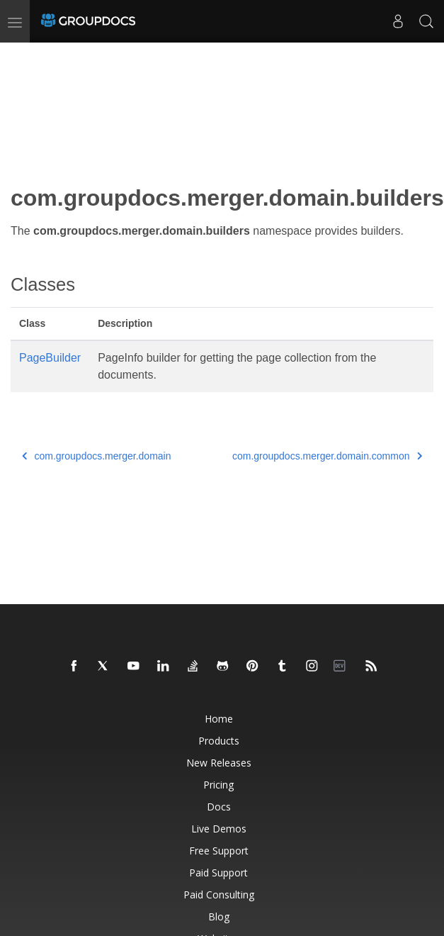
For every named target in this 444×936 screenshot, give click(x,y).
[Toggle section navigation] (22, 54)
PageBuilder (50, 358)
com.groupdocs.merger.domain (96, 456)
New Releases (218, 762)
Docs (219, 806)
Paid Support (218, 872)
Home (219, 718)
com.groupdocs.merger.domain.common (327, 456)
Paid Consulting (218, 894)
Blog (218, 916)
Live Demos (218, 828)
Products (218, 740)
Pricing (218, 784)
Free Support (219, 850)
